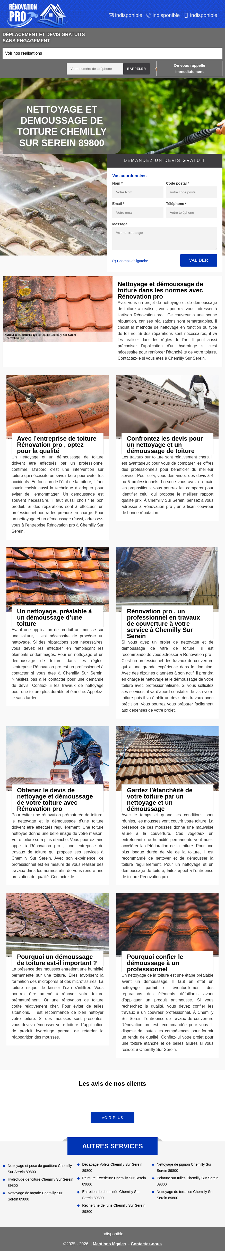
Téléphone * (176, 204)
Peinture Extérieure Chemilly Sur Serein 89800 (114, 1181)
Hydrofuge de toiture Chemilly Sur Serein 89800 (40, 1182)
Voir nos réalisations (23, 53)
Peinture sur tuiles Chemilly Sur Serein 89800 (188, 1181)
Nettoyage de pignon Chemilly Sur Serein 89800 (184, 1167)
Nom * (117, 183)
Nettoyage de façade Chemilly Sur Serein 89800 (35, 1196)
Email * (118, 204)
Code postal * (177, 183)
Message (119, 224)
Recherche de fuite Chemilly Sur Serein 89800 (113, 1208)
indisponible (128, 15)
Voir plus (112, 1118)
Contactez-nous (146, 1244)
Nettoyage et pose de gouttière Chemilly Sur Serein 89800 (40, 1169)
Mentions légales (109, 1244)
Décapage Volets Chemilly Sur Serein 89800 (112, 1167)
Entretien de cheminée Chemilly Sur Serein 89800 (111, 1195)
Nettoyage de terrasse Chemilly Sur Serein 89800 (185, 1195)
